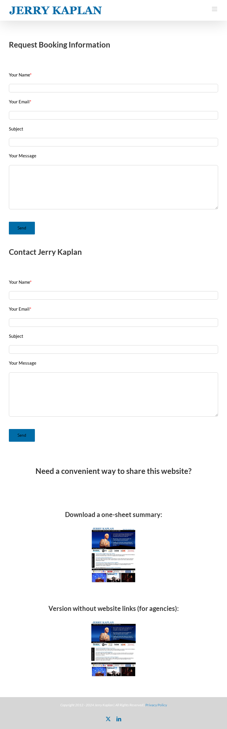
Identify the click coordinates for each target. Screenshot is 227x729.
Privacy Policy (156, 705)
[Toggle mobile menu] (215, 9)
